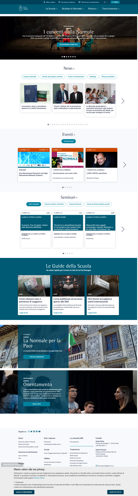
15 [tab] (78, 126)
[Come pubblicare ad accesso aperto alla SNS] (68, 298)
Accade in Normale (29, 78)
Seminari (69, 200)
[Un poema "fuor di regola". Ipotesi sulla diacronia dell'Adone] (35, 232)
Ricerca (92, 8)
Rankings (93, 78)
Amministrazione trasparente (79, 451)
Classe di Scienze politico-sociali (98, 207)
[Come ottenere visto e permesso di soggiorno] (34, 298)
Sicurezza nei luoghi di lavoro (79, 462)
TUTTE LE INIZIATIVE (36, 360)
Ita (106, 2)
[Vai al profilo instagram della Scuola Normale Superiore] (28, 429)
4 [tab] (68, 57)
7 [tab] (75, 57)
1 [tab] (62, 57)
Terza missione (109, 8)
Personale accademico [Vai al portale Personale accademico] (69, 2)
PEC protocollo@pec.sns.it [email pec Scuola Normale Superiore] (105, 464)
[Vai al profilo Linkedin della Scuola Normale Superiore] (34, 429)
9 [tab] (65, 126)
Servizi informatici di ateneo (53, 463)
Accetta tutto (115, 492)
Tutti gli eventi (69, 143)
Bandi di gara (74, 454)
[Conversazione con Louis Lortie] (67, 167)
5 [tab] (71, 57)
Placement (47, 440)
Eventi (68, 136)
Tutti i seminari (33, 207)
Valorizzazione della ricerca (53, 442)
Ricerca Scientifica (108, 78)
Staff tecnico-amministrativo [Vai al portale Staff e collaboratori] (91, 2)
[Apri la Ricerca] (115, 2)
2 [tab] (64, 57)
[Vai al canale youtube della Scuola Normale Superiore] (39, 429)
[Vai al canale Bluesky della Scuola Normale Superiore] (31, 429)
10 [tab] (68, 126)
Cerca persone (74, 440)
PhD (19, 457)
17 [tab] (83, 126)
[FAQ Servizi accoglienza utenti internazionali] (103, 298)
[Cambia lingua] (107, 2)
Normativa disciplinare (77, 459)
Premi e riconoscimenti (76, 78)
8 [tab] (63, 126)
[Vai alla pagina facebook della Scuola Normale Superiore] (36, 429)
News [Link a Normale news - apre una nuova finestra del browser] (69, 69)
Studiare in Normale (72, 8)
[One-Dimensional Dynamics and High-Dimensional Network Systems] (34, 166)
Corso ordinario (23, 454)
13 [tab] (74, 126)
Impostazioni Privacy (12, 464)
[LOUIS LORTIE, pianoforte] (101, 167)
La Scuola (50, 8)
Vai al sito (37, 407)
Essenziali (19, 482)
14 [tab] (76, 126)
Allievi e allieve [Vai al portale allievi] (52, 2)
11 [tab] (70, 126)
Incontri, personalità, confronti (52, 78)
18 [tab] (85, 126)
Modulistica (48, 465)
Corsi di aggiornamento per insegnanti (53, 452)
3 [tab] (66, 57)
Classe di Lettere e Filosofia (54, 207)
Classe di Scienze (75, 207)
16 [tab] (80, 126)
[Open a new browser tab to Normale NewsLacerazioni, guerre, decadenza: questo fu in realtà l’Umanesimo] (35, 99)
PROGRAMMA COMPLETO (69, 44)
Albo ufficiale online (76, 464)
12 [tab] (72, 126)
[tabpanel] (68, 38)
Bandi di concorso (76, 456)
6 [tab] (73, 57)
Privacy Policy (39, 478)
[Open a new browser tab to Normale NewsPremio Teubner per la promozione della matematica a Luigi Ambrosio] (68, 99)
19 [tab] (87, 126)
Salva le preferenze (24, 492)
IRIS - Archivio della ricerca (27, 466)
